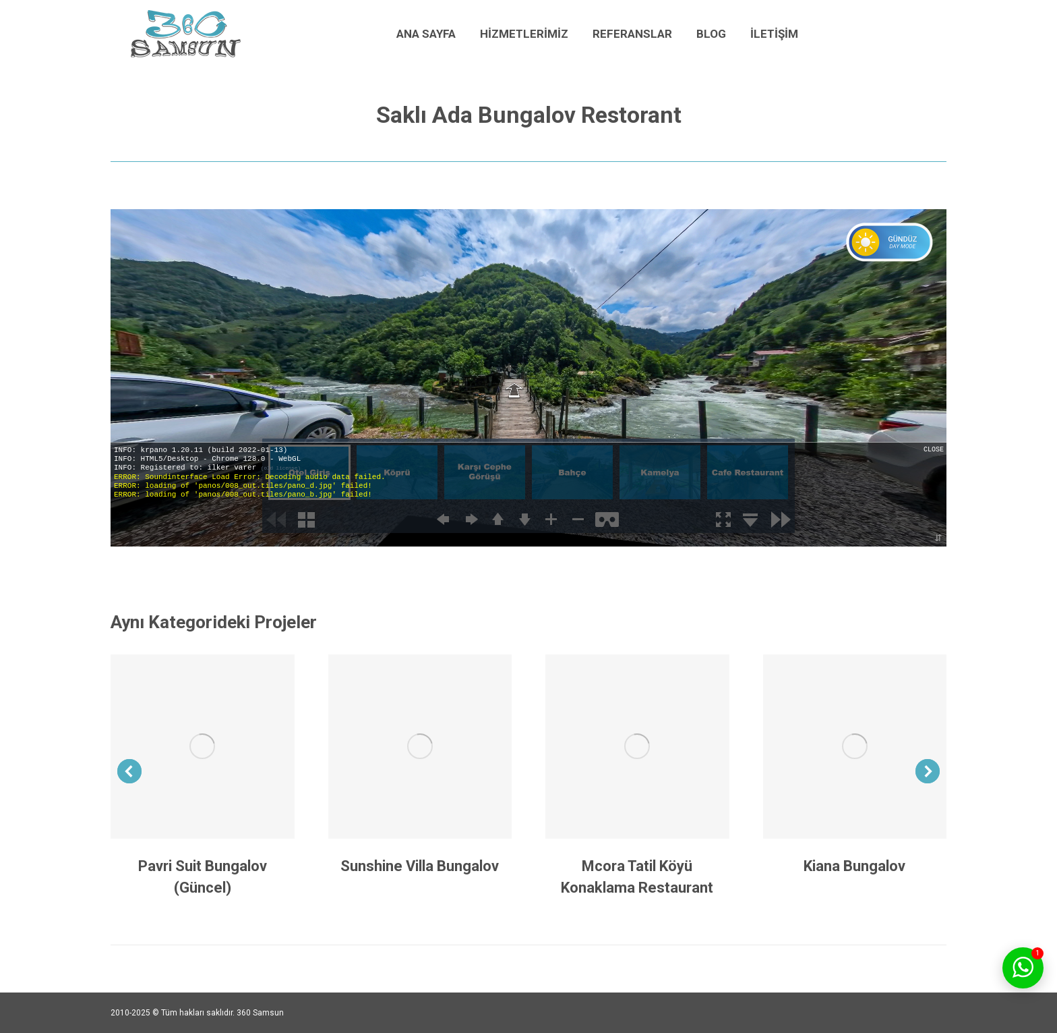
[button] (129, 771)
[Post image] (203, 746)
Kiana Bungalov (854, 866)
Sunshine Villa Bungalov (419, 866)
